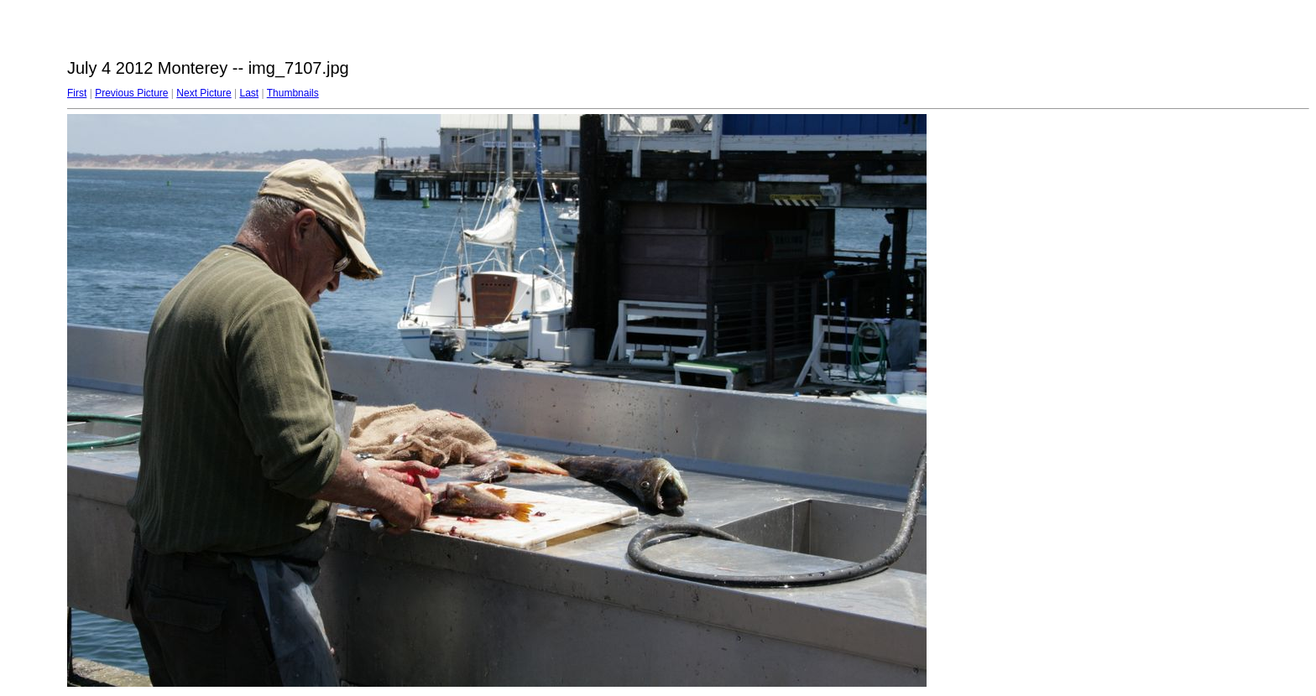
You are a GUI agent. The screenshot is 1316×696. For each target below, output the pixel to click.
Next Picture (203, 93)
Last (248, 93)
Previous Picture (131, 93)
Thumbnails (293, 93)
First (76, 93)
